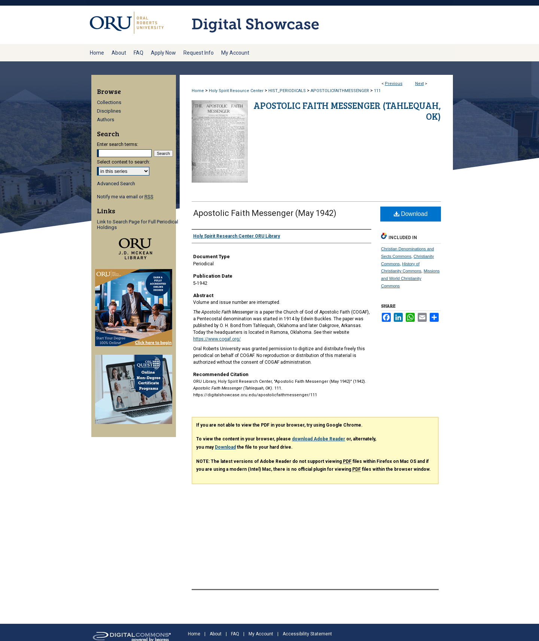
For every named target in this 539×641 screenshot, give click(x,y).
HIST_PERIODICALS (287, 90)
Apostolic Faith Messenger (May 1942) (265, 213)
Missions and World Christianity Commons (410, 278)
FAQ (235, 634)
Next (419, 83)
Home (198, 90)
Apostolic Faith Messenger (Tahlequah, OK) (347, 110)
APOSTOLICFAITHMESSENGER (340, 90)
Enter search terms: (117, 144)
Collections (109, 102)
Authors (105, 119)
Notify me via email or (125, 196)
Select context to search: (123, 162)
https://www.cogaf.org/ (217, 339)
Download (411, 214)
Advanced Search (116, 183)
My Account (261, 634)
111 (377, 90)
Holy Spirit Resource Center (236, 90)
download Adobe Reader (318, 439)
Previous (393, 83)
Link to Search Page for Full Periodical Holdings (137, 224)
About (216, 634)
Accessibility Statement (307, 634)
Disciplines (109, 111)
